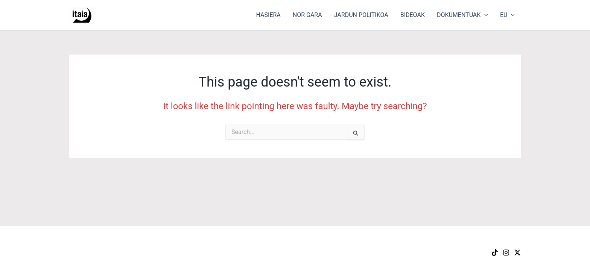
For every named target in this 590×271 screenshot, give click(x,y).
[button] (484, 15)
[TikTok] (494, 252)
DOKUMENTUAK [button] (462, 15)
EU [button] (507, 15)
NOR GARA (307, 14)
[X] (517, 252)
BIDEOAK (412, 14)
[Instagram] (506, 252)
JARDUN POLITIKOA (361, 14)
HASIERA (268, 14)
